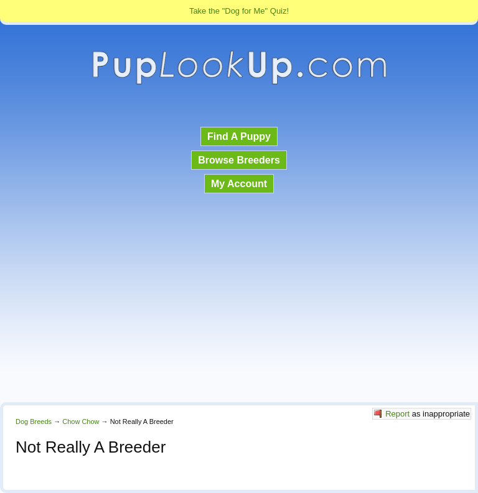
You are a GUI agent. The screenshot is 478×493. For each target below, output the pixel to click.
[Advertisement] (239, 299)
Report (397, 413)
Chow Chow (80, 421)
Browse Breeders (239, 160)
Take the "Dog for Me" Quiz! (239, 11)
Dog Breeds (34, 421)
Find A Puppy (239, 136)
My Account (239, 183)
